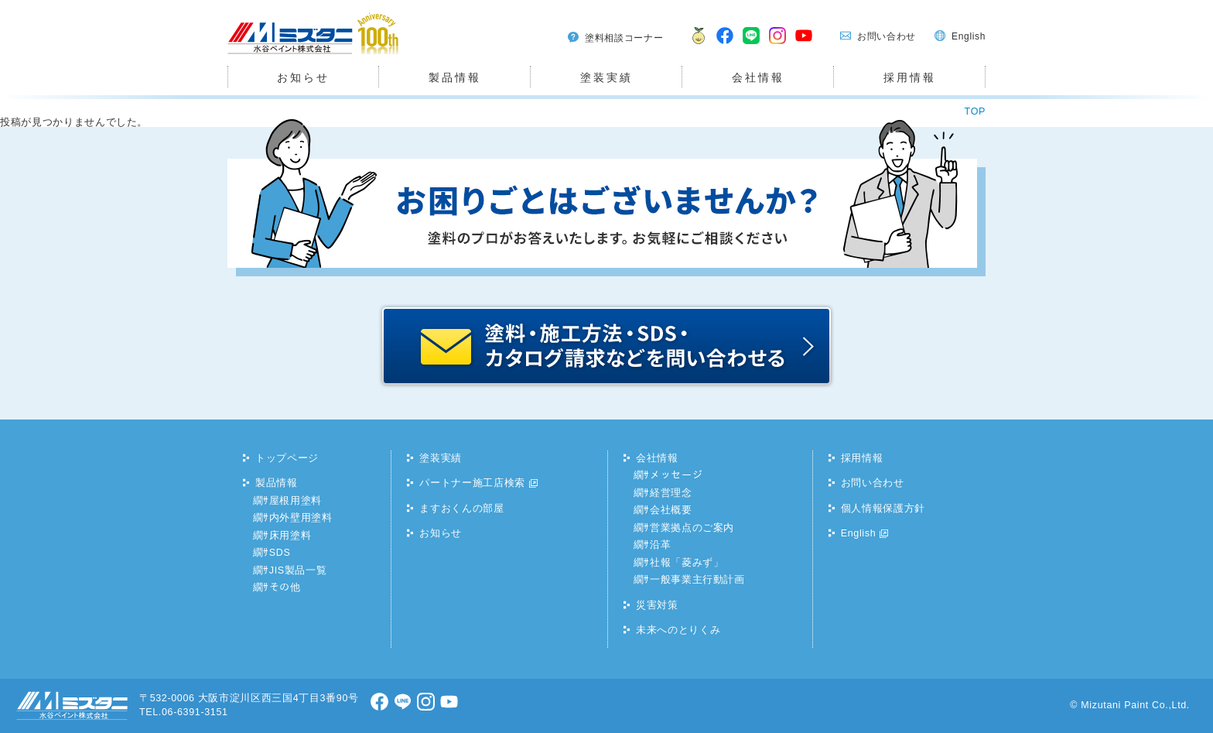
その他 (285, 587)
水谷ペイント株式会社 (280, 53)
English (969, 36)
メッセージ (676, 475)
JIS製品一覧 (298, 570)
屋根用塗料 (295, 500)
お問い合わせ (886, 36)
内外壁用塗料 (301, 517)
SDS (280, 552)
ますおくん (695, 45)
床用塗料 (290, 535)
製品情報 (454, 77)
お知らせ (303, 77)
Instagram (778, 45)
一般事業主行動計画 (697, 579)
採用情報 (909, 77)
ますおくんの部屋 (461, 508)
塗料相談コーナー (624, 38)
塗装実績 (606, 77)
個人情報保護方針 (883, 508)
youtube (804, 45)
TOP (975, 111)
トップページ (287, 458)
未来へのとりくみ (678, 630)
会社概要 (671, 510)
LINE (752, 45)
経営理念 (671, 493)
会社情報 (758, 77)
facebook (725, 45)
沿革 (660, 544)
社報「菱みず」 (687, 562)
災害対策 (657, 605)
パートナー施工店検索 (472, 483)
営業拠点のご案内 (692, 527)
